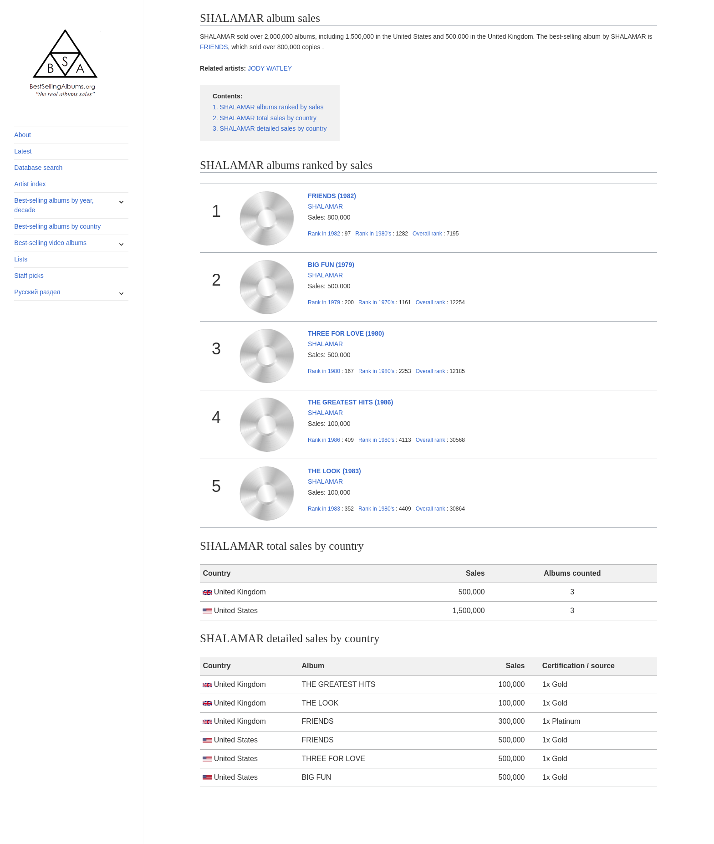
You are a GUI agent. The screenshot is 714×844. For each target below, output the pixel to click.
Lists (20, 259)
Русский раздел (37, 292)
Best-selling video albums (50, 242)
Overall (427, 233)
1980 (324, 371)
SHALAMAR (325, 206)
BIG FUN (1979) (331, 264)
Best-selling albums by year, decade (53, 205)
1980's (374, 233)
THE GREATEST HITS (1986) (350, 402)
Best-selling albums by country (57, 226)
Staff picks (28, 275)
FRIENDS (214, 47)
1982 (324, 233)
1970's (377, 302)
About (22, 134)
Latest (22, 151)
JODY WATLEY (270, 68)
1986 (324, 440)
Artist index (30, 184)
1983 (324, 509)
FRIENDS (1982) (332, 195)
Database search (38, 167)
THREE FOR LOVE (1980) (346, 333)
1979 (324, 302)
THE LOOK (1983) (334, 471)
